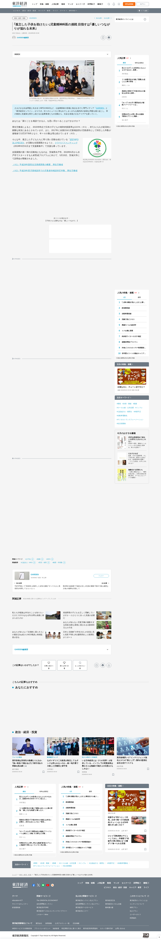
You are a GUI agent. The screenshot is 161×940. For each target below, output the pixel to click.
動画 (63, 4)
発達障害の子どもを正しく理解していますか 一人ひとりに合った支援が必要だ (79, 615)
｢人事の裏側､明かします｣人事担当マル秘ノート (134, 302)
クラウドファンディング (66, 143)
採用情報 (48, 923)
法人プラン (134, 911)
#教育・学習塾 (57, 562)
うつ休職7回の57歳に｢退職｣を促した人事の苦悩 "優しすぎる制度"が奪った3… (36, 809)
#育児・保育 (42, 562)
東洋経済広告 (110, 900)
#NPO (48, 559)
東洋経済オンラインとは (124, 19)
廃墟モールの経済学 (129, 325)
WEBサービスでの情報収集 (22, 928)
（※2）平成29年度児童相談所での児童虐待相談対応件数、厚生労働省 (44, 170)
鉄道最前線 (126, 308)
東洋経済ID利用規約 (90, 928)
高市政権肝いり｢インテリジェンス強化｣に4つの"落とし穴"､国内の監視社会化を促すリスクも (132, 760)
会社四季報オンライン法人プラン (88, 904)
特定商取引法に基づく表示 (71, 928)
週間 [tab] (139, 297)
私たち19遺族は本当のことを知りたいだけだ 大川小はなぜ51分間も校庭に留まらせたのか (28, 615)
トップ (34, 4)
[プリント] (109, 37)
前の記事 (99, 18)
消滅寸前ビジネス (128, 319)
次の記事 (106, 18)
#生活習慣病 (121, 423)
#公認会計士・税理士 (124, 412)
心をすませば (133, 453)
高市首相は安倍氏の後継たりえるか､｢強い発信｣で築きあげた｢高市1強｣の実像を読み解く (27, 763)
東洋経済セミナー (82, 911)
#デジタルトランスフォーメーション (130, 419)
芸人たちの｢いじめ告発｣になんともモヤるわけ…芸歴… (134, 69)
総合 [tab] (124, 63)
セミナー (79, 4)
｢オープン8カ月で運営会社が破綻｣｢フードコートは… (133, 104)
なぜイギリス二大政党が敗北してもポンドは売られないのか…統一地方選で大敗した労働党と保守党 (62, 763)
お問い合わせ (120, 928)
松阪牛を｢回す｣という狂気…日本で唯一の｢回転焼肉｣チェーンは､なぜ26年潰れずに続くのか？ (118, 821)
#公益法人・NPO (26, 562)
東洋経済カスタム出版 (113, 904)
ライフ (55, 10)
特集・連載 (44, 4)
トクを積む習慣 (127, 331)
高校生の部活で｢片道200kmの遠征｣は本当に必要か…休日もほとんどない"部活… (35, 821)
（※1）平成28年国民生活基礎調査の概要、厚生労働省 (37, 164)
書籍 (99, 4)
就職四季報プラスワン (130, 342)
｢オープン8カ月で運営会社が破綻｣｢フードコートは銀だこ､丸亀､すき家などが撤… (35, 832)
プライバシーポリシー (42, 928)
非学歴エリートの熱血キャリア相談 (134, 353)
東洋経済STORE (43, 907)
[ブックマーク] (103, 37)
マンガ (70, 4)
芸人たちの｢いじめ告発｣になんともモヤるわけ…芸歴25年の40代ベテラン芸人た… (35, 798)
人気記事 (55, 4)
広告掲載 (76, 923)
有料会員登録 (129, 4)
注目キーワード (123, 398)
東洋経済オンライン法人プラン (87, 900)
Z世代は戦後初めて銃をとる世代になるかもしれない (137, 439)
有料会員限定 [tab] (139, 63)
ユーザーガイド (135, 914)
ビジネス (16, 10)
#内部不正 (137, 412)
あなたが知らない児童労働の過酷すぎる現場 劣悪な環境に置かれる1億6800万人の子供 (78, 625)
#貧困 (38, 559)
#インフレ (139, 408)
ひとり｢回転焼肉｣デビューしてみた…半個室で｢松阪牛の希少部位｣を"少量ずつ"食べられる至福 (118, 839)
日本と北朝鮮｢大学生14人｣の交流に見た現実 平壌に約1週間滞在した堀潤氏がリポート (79, 634)
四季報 (90, 4)
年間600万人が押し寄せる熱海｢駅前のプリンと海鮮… (133, 115)
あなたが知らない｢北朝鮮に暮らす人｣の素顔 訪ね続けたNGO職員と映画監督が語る (27, 634)
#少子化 (28, 559)
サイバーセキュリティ (20, 904)
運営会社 (39, 923)
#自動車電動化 (122, 415)
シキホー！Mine (42, 914)
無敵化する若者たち (135, 470)
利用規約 (133, 918)
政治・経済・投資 (29, 10)
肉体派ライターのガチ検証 (131, 336)
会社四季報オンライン (45, 904)
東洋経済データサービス (84, 907)
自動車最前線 (126, 314)
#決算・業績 (126, 404)
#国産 (135, 404)
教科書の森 (109, 907)
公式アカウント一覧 (62, 923)
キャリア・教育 (44, 10)
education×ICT (17, 900)
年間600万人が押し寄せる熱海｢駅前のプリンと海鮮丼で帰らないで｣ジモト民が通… (35, 844)
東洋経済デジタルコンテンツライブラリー (52, 911)
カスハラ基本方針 (106, 928)
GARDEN (100, 108)
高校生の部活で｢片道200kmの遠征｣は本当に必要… (133, 92)
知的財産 (56, 928)
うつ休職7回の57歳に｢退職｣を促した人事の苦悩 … (133, 80)
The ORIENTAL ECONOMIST (47, 900)
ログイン (142, 4)
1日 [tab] (124, 297)
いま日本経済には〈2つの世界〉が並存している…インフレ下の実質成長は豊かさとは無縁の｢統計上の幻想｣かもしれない (97, 765)
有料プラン (134, 907)
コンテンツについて (137, 904)
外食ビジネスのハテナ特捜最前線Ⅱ (134, 348)
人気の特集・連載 (125, 293)
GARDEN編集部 (23, 37)
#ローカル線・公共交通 (125, 408)
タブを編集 (144, 10)
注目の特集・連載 (124, 364)
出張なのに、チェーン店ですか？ (131, 387)
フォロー (101, 576)
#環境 (119, 404)
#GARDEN (33, 18)
